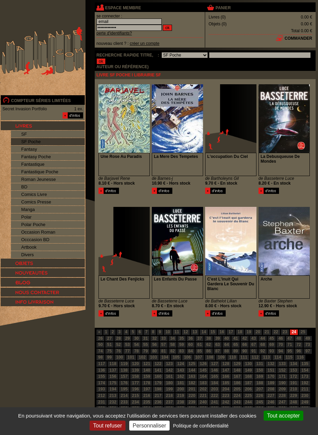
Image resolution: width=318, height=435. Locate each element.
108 (210, 357)
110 (232, 357)
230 (305, 395)
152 (282, 370)
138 (124, 370)
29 (127, 338)
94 (280, 351)
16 (222, 332)
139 (135, 370)
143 (180, 370)
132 (270, 363)
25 (303, 332)
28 (118, 338)
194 (112, 389)
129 (237, 363)
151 (270, 370)
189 (270, 383)
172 (293, 376)
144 (191, 370)
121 (146, 363)
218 (169, 395)
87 (217, 351)
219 (180, 395)
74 (100, 351)
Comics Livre (34, 194)
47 (290, 338)
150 (259, 370)
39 (217, 338)
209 (282, 389)
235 (146, 402)
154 (305, 370)
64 (226, 344)
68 (262, 344)
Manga (28, 209)
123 (169, 363)
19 (249, 332)
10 (167, 332)
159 (146, 376)
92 (262, 351)
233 (124, 402)
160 (158, 376)
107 (198, 357)
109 (221, 357)
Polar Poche (33, 224)
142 (169, 370)
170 (270, 376)
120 (135, 363)
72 (298, 344)
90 (244, 351)
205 (237, 389)
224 (237, 395)
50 (100, 344)
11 (176, 332)
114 (277, 357)
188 (259, 383)
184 (214, 383)
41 (235, 338)
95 (290, 351)
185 (225, 383)
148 (237, 370)
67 (253, 344)
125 (191, 363)
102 (142, 357)
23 (285, 332)
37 (199, 338)
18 (240, 332)
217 (158, 395)
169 (259, 376)
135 (305, 363)
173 (305, 376)
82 (172, 351)
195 (124, 389)
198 (158, 389)
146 (214, 370)
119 (124, 363)
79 (145, 351)
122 (158, 363)
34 (172, 338)
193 (101, 389)
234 (135, 402)
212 (101, 395)
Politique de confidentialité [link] (201, 425)
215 (135, 395)
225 (248, 395)
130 (248, 363)
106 (187, 357)
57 (163, 344)
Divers (27, 254)
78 (136, 351)
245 (259, 402)
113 (266, 357)
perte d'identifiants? (114, 33)
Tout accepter (283, 416)
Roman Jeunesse (38, 179)
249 (305, 402)
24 (294, 332)
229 (293, 395)
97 (307, 351)
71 (290, 344)
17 (230, 332)
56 (154, 344)
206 (248, 389)
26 (100, 338)
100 (119, 357)
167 (237, 376)
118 (112, 363)
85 (199, 351)
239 (191, 402)
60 (190, 344)
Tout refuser (107, 425)
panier (222, 7)
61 (199, 344)
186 (237, 383)
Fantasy (29, 149)
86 (208, 351)
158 (135, 376)
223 (225, 395)
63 (217, 344)
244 (248, 402)
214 (124, 395)
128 (225, 363)
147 (225, 370)
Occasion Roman (38, 232)
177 (135, 383)
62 (208, 344)
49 (307, 338)
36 (190, 338)
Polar (26, 217)
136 (101, 370)
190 (282, 383)
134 (293, 363)
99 (109, 357)
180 (169, 383)
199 (169, 389)
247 (282, 402)
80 (154, 351)
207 (259, 389)
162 (180, 376)
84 (190, 351)
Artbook (29, 247)
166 (225, 376)
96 (298, 351)
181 (180, 383)
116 (300, 357)
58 (172, 344)
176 (124, 383)
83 (181, 351)
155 (101, 376)
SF (24, 134)
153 (293, 370)
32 (154, 338)
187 (248, 383)
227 (270, 395)
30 (136, 338)
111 (243, 357)
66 (244, 344)
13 (195, 332)
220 (191, 395)
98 (100, 357)
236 (158, 402)
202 (203, 389)
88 (226, 351)
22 (276, 332)
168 (248, 376)
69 (271, 344)
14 (203, 332)
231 (101, 402)
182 (191, 383)
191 (293, 383)
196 (135, 389)
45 (271, 338)
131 (259, 363)
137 (112, 370)
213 (112, 395)
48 (298, 338)
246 (270, 402)
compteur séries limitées (41, 100)
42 (244, 338)
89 (235, 351)
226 (259, 395)
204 (225, 389)
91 (253, 351)
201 (191, 389)
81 (163, 351)
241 (214, 402)
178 (146, 383)
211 (305, 389)
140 (146, 370)
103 (153, 357)
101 (131, 357)
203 (214, 389)
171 (282, 376)
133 (282, 363)
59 (181, 344)
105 (176, 357)
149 (248, 370)
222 (214, 395)
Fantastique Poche (39, 171)
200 (180, 389)
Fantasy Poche (36, 156)
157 (124, 376)
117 (101, 363)
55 (145, 344)
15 (213, 332)
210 (293, 389)
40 (226, 338)
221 (203, 395)
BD (24, 186)
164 (203, 376)
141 (158, 370)
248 (293, 402)
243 (237, 402)
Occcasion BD (35, 239)
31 (145, 338)
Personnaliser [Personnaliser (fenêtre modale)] (149, 425)
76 (118, 351)
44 (262, 338)
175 (112, 383)
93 (271, 351)
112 (255, 357)
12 (186, 332)
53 (127, 344)
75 (109, 351)
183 (203, 383)
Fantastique (32, 164)
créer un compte (144, 43)
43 (253, 338)
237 (169, 402)
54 (136, 344)
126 (203, 363)
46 (280, 338)
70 (280, 344)
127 (214, 363)
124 (180, 363)
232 (112, 402)
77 (127, 351)
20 (257, 332)
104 (164, 357)
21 (267, 332)
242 (225, 402)
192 (305, 383)
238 (180, 402)
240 (203, 402)
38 (208, 338)
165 (214, 376)
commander (298, 38)
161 (169, 376)
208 (270, 389)
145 (203, 370)
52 (118, 344)
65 (235, 344)
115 (289, 357)
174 (101, 383)
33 (163, 338)
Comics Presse (36, 201)
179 (158, 383)
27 (109, 338)
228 (282, 395)
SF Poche (31, 141)
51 (109, 344)
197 (146, 389)
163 (191, 376)
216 (146, 395)
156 (112, 376)
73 (307, 344)
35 (181, 338)
